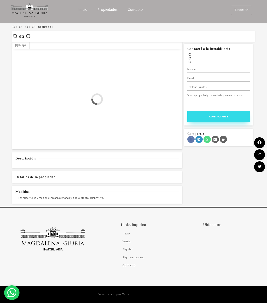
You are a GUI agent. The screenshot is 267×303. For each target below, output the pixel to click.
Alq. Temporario (133, 257)
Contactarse (218, 117)
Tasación (241, 10)
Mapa (20, 45)
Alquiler (127, 249)
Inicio (82, 10)
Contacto (135, 10)
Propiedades (108, 10)
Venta (126, 241)
